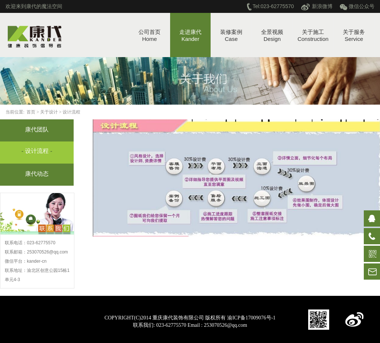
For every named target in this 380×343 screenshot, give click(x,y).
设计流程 (72, 112)
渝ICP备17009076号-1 (251, 318)
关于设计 (49, 112)
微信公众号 (361, 6)
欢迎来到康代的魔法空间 (34, 6)
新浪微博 (322, 6)
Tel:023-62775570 (273, 6)
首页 (31, 112)
